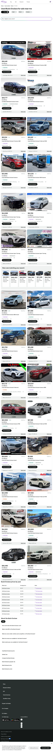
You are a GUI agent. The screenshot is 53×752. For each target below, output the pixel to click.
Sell (15, 1)
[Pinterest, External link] (21, 732)
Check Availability (6, 71)
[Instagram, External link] (21, 730)
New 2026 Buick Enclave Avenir (31, 292)
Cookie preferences (34, 748)
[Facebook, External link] (21, 727)
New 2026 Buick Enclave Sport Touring (13, 292)
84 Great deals (38, 614)
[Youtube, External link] (21, 729)
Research (21, 1)
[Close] (51, 743)
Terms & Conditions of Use (6, 737)
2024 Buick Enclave (6, 605)
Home (2, 5)
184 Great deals (38, 605)
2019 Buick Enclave (6, 619)
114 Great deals (38, 608)
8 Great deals (38, 599)
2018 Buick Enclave (6, 622)
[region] (26, 747)
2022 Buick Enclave (6, 611)
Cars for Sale (7, 5)
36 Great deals (38, 622)
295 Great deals (38, 602)
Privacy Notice (4, 739)
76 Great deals (38, 617)
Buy (11, 1)
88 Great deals (38, 625)
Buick (12, 5)
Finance (28, 1)
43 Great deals (38, 611)
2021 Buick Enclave (6, 614)
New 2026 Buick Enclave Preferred (5, 292)
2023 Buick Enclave (6, 608)
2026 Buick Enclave (6, 599)
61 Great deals (38, 619)
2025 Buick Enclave (6, 602)
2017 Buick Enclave (6, 625)
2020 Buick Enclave (6, 617)
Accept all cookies (45, 748)
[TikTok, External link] (21, 725)
